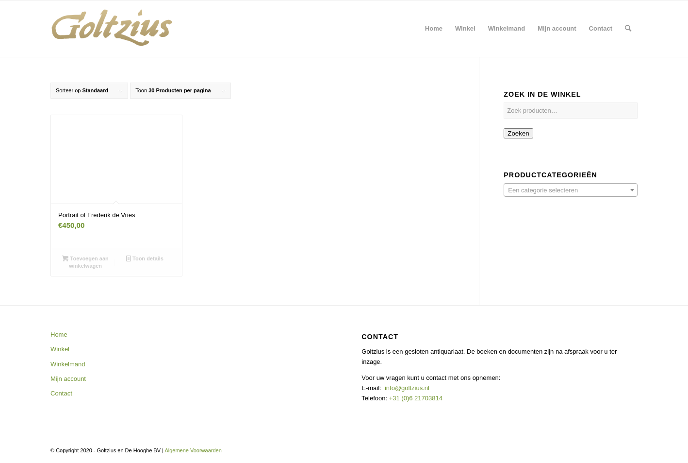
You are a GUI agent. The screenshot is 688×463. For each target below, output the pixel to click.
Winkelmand (67, 364)
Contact (61, 393)
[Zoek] (628, 28)
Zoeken (518, 133)
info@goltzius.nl (407, 388)
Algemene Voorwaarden (192, 450)
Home (58, 334)
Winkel (59, 349)
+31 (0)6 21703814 (414, 398)
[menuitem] (434, 28)
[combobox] (571, 190)
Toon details (145, 258)
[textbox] (570, 190)
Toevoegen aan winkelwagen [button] (85, 262)
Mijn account (68, 378)
